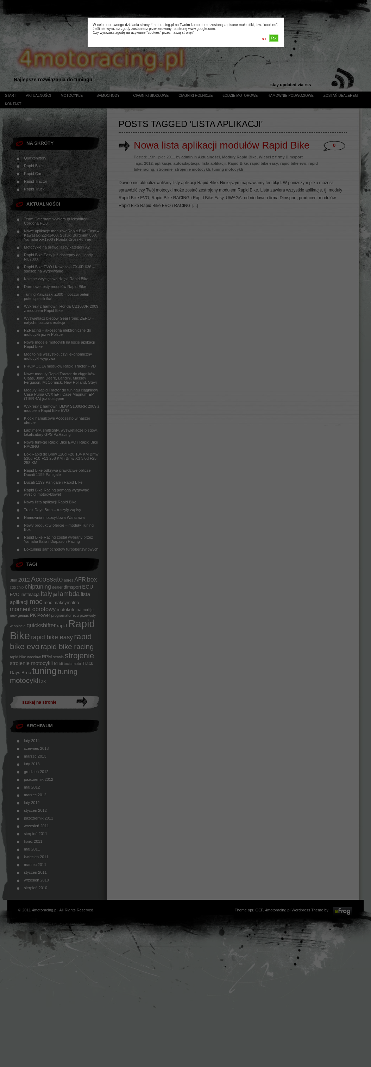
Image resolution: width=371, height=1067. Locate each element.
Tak (274, 38)
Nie (264, 38)
